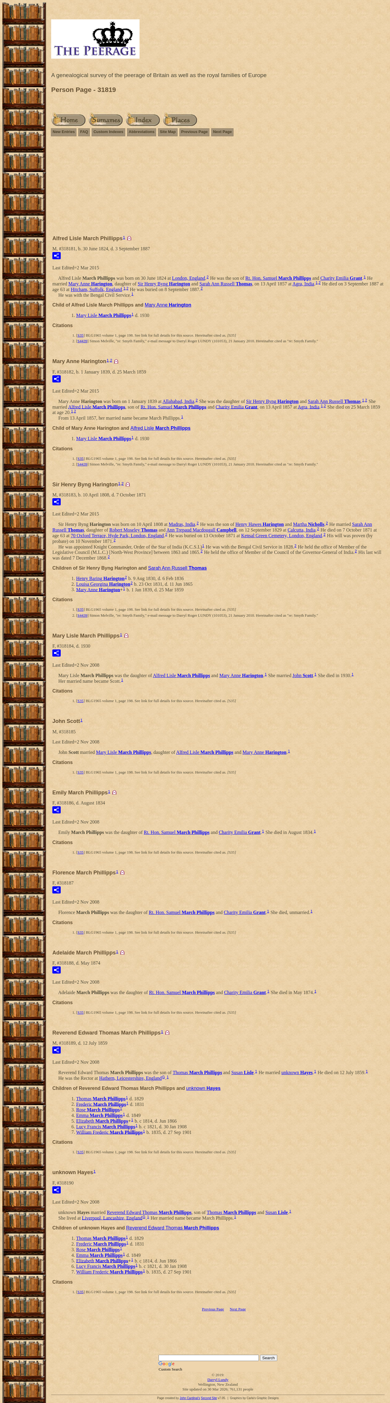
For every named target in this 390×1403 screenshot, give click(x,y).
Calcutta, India (302, 529)
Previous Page (194, 131)
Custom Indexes (108, 131)
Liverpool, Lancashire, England (112, 1217)
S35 (80, 335)
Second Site (209, 1398)
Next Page (222, 131)
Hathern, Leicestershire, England (130, 1078)
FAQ (84, 131)
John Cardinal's (190, 1398)
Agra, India (303, 283)
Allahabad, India (178, 401)
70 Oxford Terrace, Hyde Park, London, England (117, 535)
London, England (188, 278)
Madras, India (182, 524)
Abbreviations (142, 131)
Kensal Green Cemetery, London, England (281, 535)
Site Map (168, 131)
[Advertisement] (217, 188)
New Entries (64, 131)
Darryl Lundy (217, 1379)
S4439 (82, 341)
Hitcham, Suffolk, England (96, 289)
